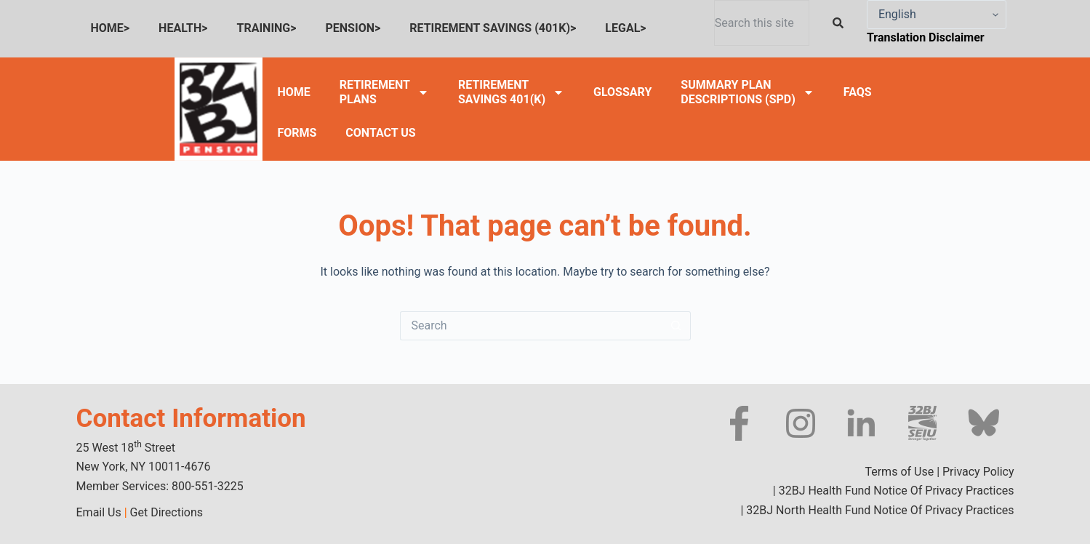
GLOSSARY (622, 92)
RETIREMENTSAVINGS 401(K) (511, 92)
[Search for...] (531, 325)
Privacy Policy (978, 472)
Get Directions (166, 512)
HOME (293, 92)
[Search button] (676, 325)
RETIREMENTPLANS (384, 92)
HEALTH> (183, 28)
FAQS (857, 92)
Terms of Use (899, 472)
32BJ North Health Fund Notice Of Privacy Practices (878, 510)
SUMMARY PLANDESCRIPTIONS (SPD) (747, 92)
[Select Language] (936, 14)
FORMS (296, 133)
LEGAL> (625, 28)
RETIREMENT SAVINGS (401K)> (492, 28)
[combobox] (761, 23)
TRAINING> (267, 28)
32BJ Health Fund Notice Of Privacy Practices (895, 490)
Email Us (98, 512)
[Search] (841, 23)
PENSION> (353, 28)
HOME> (110, 28)
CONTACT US (380, 133)
